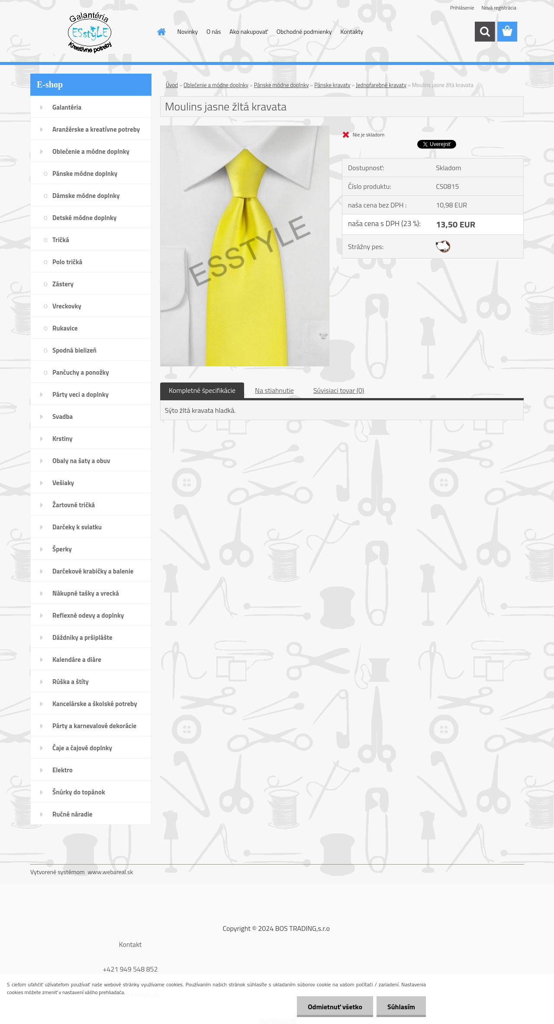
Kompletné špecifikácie (202, 390)
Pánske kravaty (332, 85)
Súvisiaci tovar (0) (338, 390)
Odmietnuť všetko (335, 1006)
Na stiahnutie (274, 390)
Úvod (172, 85)
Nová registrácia (498, 7)
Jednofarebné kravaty (381, 85)
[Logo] (89, 32)
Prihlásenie (462, 7)
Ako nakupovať (248, 31)
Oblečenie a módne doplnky (216, 85)
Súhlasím (401, 1006)
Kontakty (351, 31)
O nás (213, 31)
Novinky (187, 31)
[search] (485, 32)
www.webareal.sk (110, 871)
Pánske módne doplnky (281, 85)
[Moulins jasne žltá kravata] (245, 129)
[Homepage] (161, 32)
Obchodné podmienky (304, 31)
